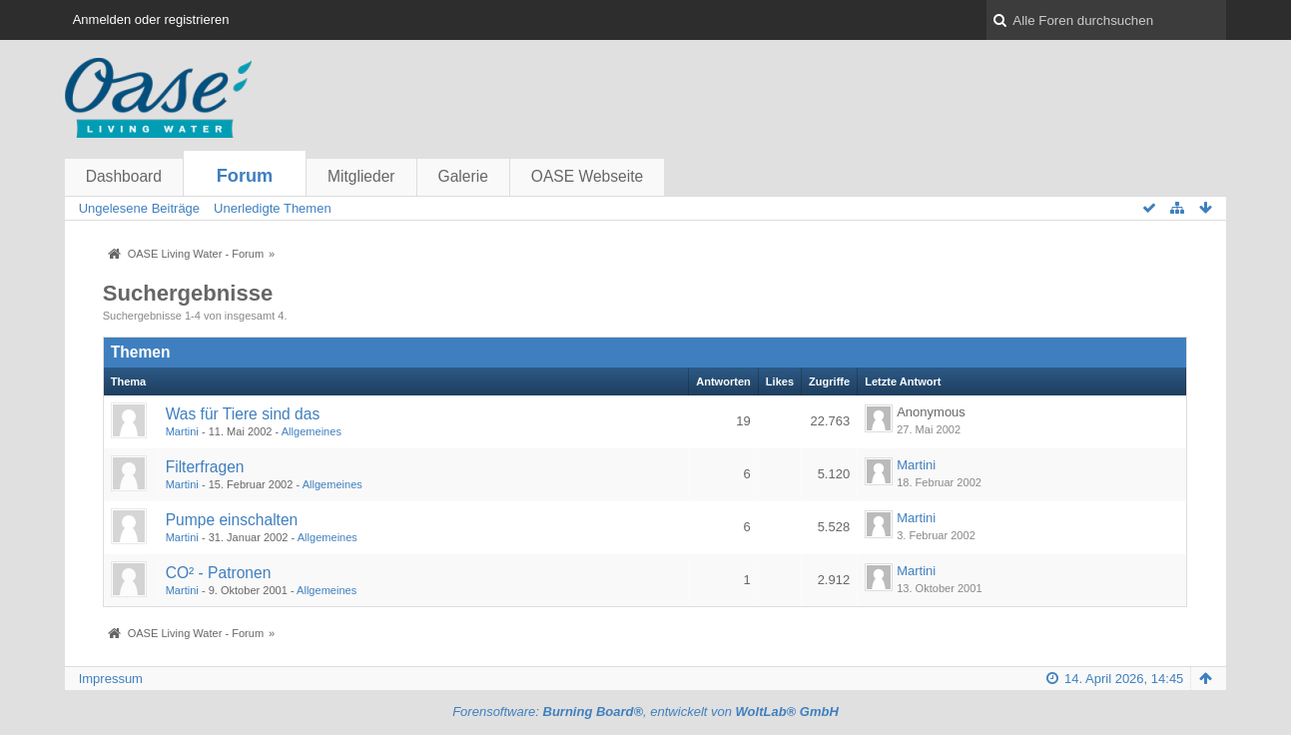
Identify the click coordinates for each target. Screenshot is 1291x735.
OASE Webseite (587, 176)
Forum (245, 176)
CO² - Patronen (219, 572)
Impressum (111, 678)
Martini (182, 431)
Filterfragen (205, 466)
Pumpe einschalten (232, 519)
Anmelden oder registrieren (151, 19)
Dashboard (124, 176)
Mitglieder (361, 176)
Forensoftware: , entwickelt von (645, 711)
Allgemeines (311, 431)
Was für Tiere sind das (243, 413)
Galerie (463, 176)
